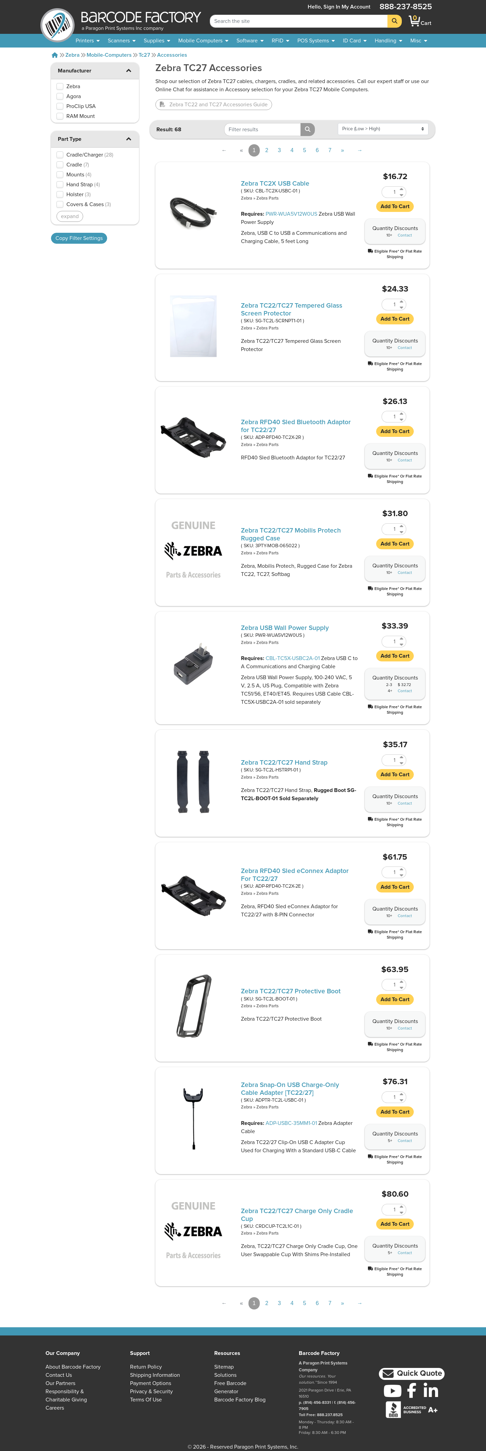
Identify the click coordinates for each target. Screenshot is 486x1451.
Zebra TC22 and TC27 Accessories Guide (214, 105)
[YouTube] (392, 1391)
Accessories (172, 55)
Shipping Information (155, 1375)
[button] (128, 70)
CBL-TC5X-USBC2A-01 (293, 658)
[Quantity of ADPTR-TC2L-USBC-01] (390, 1097)
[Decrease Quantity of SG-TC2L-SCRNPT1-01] (402, 307)
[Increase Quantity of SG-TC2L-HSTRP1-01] (402, 757)
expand (70, 216)
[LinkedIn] (431, 1391)
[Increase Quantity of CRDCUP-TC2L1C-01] (402, 1207)
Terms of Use (146, 1399)
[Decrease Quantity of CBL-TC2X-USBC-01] (402, 195)
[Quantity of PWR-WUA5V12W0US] (390, 641)
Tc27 (144, 55)
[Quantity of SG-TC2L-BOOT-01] (390, 985)
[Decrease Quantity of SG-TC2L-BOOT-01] (402, 988)
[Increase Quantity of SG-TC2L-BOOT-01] (402, 982)
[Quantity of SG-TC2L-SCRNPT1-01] (390, 304)
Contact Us (59, 1375)
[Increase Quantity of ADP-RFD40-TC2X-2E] (402, 869)
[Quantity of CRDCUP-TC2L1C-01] (390, 1209)
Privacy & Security (151, 1391)
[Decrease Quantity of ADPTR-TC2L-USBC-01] (402, 1100)
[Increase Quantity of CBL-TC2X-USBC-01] (402, 189)
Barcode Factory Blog (240, 1399)
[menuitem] (88, 41)
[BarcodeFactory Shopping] (414, 21)
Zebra (72, 55)
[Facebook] (412, 1390)
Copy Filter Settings (79, 238)
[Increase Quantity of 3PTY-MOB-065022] (402, 526)
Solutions (225, 1375)
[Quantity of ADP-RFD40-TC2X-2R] (390, 416)
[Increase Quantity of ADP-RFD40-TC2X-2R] (402, 414)
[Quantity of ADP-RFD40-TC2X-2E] (390, 872)
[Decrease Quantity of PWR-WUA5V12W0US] (402, 644)
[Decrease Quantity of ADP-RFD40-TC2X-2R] (402, 419)
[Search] (394, 21)
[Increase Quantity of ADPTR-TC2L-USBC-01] (402, 1094)
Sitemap (224, 1367)
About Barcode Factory (73, 1367)
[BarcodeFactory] (57, 21)
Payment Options (150, 1383)
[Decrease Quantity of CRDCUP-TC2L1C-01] (402, 1212)
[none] (418, 41)
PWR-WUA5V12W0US (291, 214)
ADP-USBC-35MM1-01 (291, 1123)
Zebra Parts (267, 198)
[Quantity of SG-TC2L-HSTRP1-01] (390, 760)
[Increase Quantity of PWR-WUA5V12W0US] (402, 639)
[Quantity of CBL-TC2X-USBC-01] (390, 192)
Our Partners (60, 1383)
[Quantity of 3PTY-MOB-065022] (390, 529)
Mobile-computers (109, 55)
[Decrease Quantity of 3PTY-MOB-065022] (402, 532)
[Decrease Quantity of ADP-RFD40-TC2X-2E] (402, 875)
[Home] (55, 55)
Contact (405, 235)
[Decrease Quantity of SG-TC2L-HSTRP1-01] (402, 763)
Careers (55, 1408)
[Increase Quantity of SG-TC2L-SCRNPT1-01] (402, 302)
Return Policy (146, 1367)
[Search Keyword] (299, 21)
